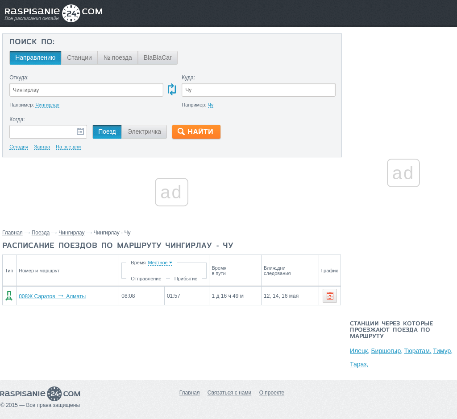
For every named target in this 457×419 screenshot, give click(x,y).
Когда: (17, 119)
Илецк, (360, 350)
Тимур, (443, 350)
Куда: (188, 77)
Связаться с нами (229, 393)
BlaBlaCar (158, 57)
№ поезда (118, 57)
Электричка (144, 131)
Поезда (41, 233)
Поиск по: (31, 42)
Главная (12, 233)
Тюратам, (417, 350)
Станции (79, 57)
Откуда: (19, 77)
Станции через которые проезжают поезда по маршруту (391, 330)
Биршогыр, (387, 350)
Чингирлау (71, 233)
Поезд (107, 131)
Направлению (35, 57)
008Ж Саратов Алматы (52, 296)
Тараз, (359, 364)
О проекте (272, 393)
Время (138, 262)
